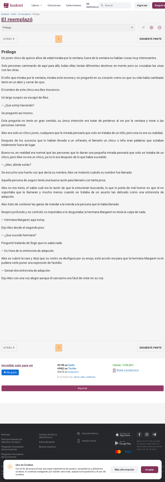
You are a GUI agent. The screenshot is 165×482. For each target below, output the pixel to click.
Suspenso (73, 372)
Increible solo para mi (17, 365)
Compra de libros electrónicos (48, 436)
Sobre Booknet (47, 442)
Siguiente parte (150, 38)
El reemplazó (24, 14)
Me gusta (10, 372)
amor (76, 377)
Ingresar (142, 5)
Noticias (5, 434)
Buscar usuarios (47, 446)
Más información (124, 469)
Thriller (72, 368)
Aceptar (149, 469)
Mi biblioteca (92, 5)
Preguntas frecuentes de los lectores (12, 448)
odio (82, 377)
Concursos (54, 5)
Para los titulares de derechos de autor (11, 440)
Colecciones (73, 5)
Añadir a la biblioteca (127, 370)
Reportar (82, 388)
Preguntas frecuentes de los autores (12, 455)
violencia (90, 377)
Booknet (5, 14)
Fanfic (14, 14)
